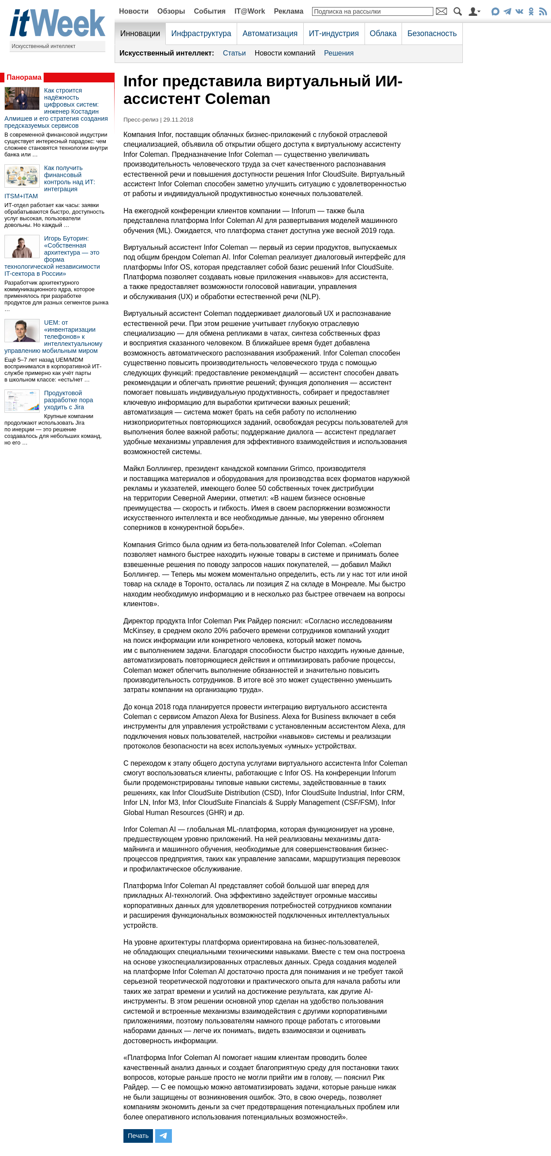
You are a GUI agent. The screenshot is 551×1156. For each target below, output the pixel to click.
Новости (134, 11)
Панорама (24, 77)
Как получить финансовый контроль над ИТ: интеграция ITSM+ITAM (49, 182)
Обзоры (171, 11)
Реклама (288, 11)
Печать (138, 1135)
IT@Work (250, 11)
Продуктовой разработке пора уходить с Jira (68, 400)
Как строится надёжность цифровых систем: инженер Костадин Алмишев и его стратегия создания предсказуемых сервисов (56, 108)
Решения (339, 53)
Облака (383, 33)
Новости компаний (285, 53)
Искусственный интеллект (44, 46)
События (210, 11)
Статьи (234, 53)
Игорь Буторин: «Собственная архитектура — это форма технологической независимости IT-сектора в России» (52, 256)
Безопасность (432, 33)
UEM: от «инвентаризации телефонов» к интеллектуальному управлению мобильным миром (53, 336)
